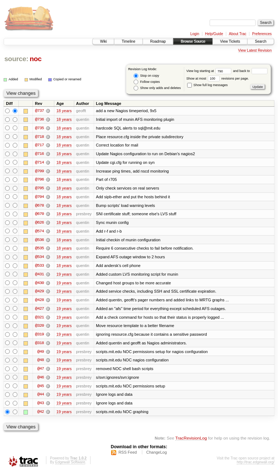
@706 (39, 180)
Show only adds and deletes (157, 88)
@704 (39, 197)
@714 (39, 163)
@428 (39, 302)
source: (16, 59)
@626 (39, 223)
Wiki (103, 41)
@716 (39, 154)
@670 (39, 215)
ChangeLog (156, 455)
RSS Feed (127, 455)
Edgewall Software (70, 465)
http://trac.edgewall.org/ (255, 465)
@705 (39, 189)
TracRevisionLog (191, 440)
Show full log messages (207, 85)
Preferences (262, 34)
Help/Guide (214, 34)
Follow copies (147, 82)
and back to (250, 71)
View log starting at (209, 71)
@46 (40, 380)
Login (194, 34)
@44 (40, 397)
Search (260, 41)
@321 (39, 319)
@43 (40, 406)
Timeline (128, 41)
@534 (39, 258)
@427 (39, 310)
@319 (39, 336)
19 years (64, 275)
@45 (40, 388)
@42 (40, 414)
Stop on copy (146, 75)
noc (36, 59)
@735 (39, 128)
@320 (39, 328)
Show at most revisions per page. (217, 78)
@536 (39, 241)
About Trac (237, 34)
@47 (40, 371)
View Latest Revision (255, 50)
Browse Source (193, 41)
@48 (40, 362)
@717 (39, 145)
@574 (39, 232)
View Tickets (230, 41)
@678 (39, 206)
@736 (39, 119)
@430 (39, 284)
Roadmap (158, 41)
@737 (39, 111)
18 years (64, 111)
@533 (39, 267)
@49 (40, 354)
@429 (39, 293)
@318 (39, 345)
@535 (39, 250)
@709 (39, 171)
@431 (39, 276)
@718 (39, 137)
